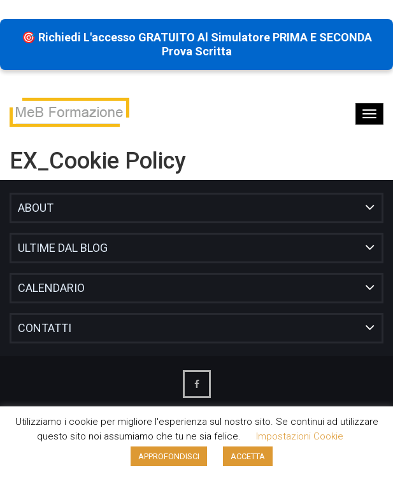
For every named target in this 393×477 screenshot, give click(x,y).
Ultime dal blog (63, 247)
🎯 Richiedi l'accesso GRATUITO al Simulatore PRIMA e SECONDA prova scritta (197, 44)
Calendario (51, 287)
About (36, 207)
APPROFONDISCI (168, 456)
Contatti (44, 328)
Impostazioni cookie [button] (299, 436)
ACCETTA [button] (248, 456)
